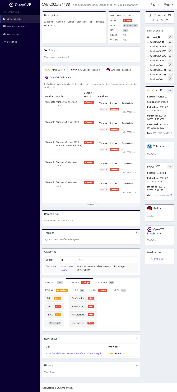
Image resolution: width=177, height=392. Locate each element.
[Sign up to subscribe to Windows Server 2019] (170, 75)
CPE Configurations (85, 69)
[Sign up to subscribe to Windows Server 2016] (170, 70)
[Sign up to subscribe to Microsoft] (170, 37)
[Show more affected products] (91, 205)
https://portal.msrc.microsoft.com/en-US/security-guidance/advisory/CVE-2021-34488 (90, 353)
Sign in (155, 4)
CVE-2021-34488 (56, 4)
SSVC (120, 290)
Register (169, 4)
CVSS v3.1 (79, 282)
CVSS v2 (56, 290)
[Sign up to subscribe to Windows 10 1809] (170, 46)
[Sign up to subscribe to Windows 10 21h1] (170, 61)
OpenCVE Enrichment (58, 77)
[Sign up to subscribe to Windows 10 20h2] (170, 56)
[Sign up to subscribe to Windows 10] (170, 42)
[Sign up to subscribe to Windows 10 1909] (170, 51)
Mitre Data (55, 69)
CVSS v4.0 (54, 282)
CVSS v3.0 (105, 282)
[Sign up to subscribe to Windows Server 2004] (170, 65)
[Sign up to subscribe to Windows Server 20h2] (170, 79)
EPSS (99, 290)
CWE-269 (158, 258)
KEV (79, 290)
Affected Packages (118, 70)
